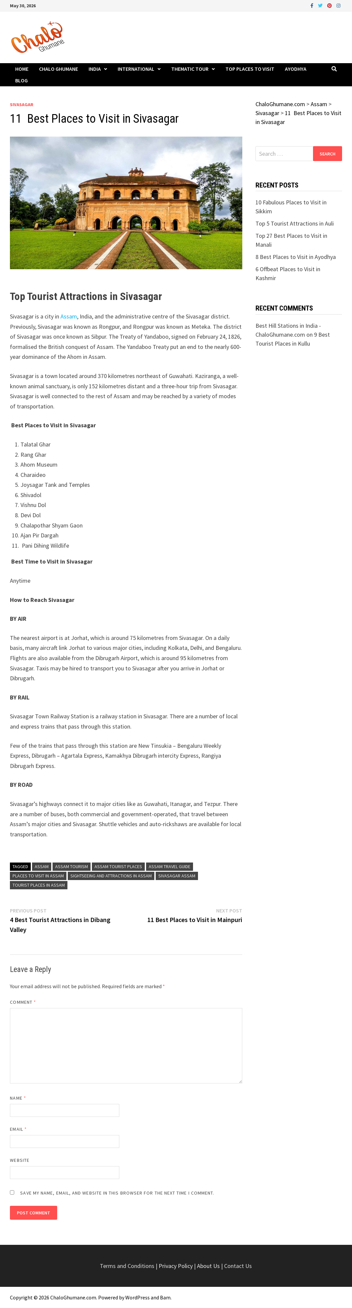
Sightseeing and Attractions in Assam (111, 876)
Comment (23, 1002)
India (95, 68)
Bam (165, 1297)
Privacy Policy (176, 1266)
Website (19, 1160)
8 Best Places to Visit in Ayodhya (295, 257)
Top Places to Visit (249, 68)
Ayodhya (295, 68)
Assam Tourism (71, 866)
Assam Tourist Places (118, 866)
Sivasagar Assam (176, 876)
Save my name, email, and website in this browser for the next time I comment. (117, 1193)
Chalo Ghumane (58, 68)
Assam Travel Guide (169, 866)
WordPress (137, 1297)
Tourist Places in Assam (39, 885)
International (136, 68)
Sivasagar (21, 104)
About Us (208, 1266)
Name (18, 1098)
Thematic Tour (190, 68)
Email (18, 1129)
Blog (21, 80)
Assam (68, 316)
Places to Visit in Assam (38, 876)
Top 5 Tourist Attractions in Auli (294, 223)
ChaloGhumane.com (73, 1297)
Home (21, 68)
